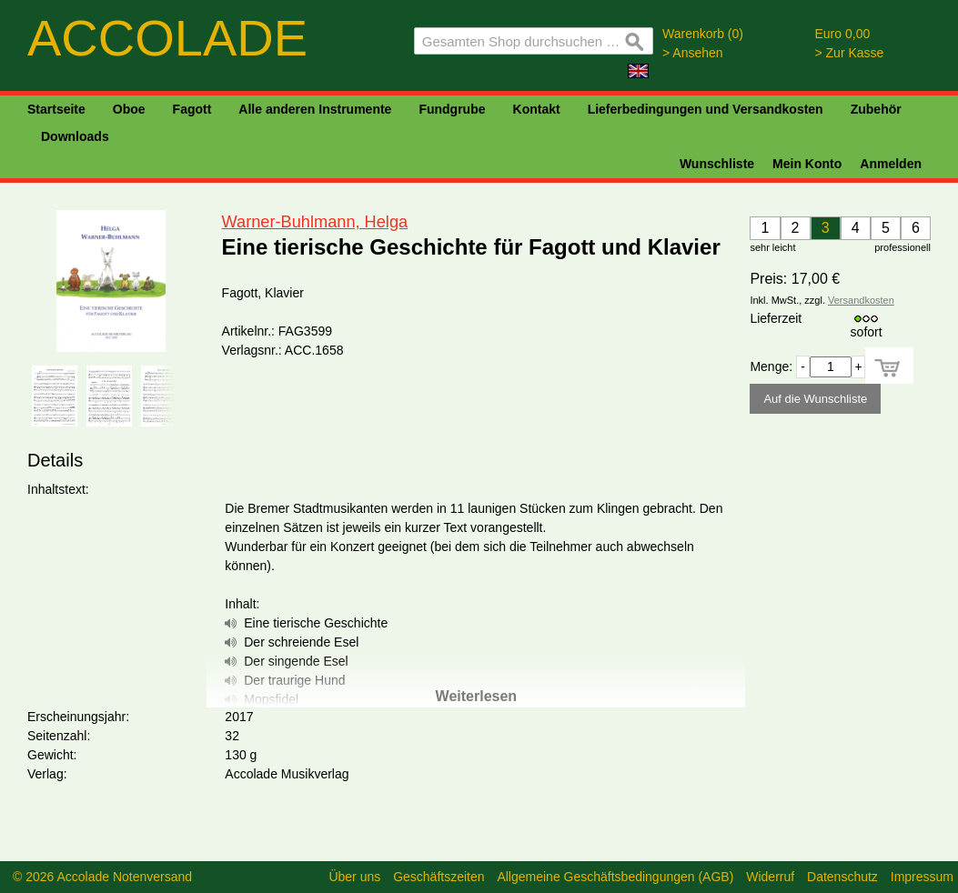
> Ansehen (692, 52)
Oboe (129, 109)
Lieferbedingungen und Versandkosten (705, 109)
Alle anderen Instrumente (314, 109)
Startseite (56, 109)
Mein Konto (807, 163)
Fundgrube (451, 109)
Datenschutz (842, 876)
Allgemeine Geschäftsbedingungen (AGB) (615, 876)
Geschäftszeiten (438, 876)
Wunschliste (717, 163)
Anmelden (891, 163)
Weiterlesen (477, 696)
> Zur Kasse (849, 52)
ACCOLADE (167, 37)
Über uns (354, 876)
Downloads (75, 136)
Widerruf (770, 876)
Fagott (192, 109)
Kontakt (536, 109)
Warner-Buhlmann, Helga (315, 222)
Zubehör (876, 109)
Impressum (922, 876)
